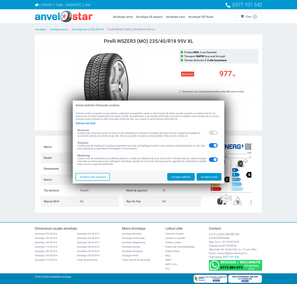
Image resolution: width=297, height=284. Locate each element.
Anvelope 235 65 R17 (88, 242)
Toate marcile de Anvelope (136, 259)
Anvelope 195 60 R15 (46, 255)
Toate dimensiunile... (88, 259)
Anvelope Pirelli (130, 255)
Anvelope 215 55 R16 (46, 259)
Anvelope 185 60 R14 (46, 251)
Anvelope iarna (123, 17)
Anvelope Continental (133, 238)
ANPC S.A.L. (171, 264)
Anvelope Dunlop (131, 246)
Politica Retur (172, 251)
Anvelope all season (149, 17)
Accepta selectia (181, 176)
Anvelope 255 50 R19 (88, 255)
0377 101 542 (231, 256)
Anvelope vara (175, 17)
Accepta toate (209, 176)
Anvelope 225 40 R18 (88, 238)
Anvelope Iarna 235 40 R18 (88, 29)
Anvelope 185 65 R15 (46, 242)
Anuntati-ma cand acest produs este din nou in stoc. (212, 91)
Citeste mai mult (85, 123)
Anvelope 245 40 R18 (88, 246)
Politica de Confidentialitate (180, 246)
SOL (167, 268)
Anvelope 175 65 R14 (46, 246)
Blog (167, 255)
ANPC (168, 259)
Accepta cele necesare (93, 176)
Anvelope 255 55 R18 (88, 251)
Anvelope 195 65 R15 (46, 238)
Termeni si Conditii (175, 238)
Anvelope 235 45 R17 (88, 233)
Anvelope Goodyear (132, 251)
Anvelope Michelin (131, 233)
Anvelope (40, 29)
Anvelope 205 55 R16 (46, 233)
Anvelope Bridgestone (133, 242)
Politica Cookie (173, 242)
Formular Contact (174, 233)
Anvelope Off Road (200, 17)
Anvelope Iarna (59, 29)
